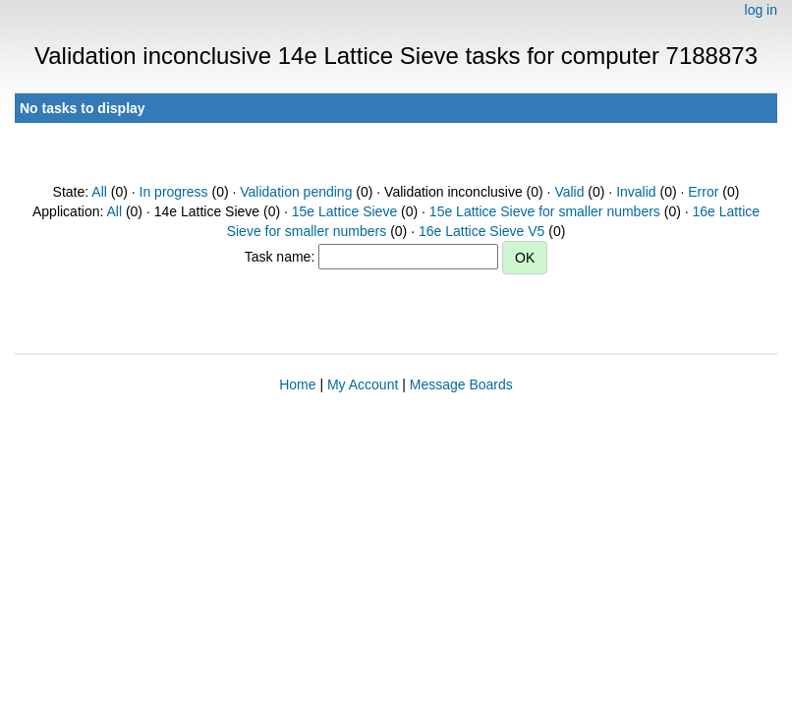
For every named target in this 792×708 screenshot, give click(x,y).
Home (297, 384)
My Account (362, 384)
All (99, 192)
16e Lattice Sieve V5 (481, 231)
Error (703, 192)
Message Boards (461, 384)
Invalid (635, 192)
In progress (174, 192)
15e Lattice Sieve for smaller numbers (544, 211)
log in (761, 10)
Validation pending (296, 192)
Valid (569, 192)
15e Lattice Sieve (344, 211)
